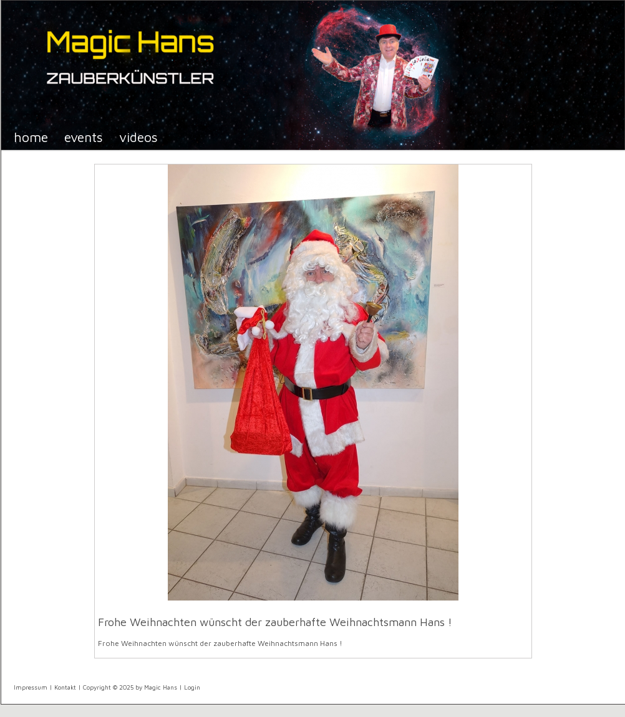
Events (83, 137)
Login (192, 687)
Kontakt (65, 687)
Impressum (30, 687)
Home (31, 137)
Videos (138, 137)
